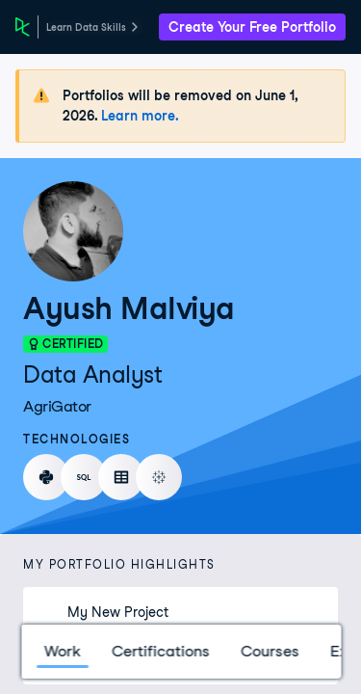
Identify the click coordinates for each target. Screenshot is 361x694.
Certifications (160, 651)
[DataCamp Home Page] (22, 27)
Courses (269, 651)
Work (61, 651)
